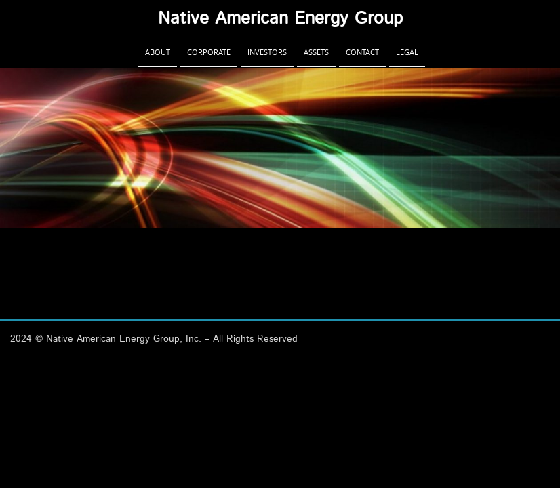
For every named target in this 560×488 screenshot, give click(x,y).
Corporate (209, 52)
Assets (316, 52)
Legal (407, 52)
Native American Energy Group (280, 18)
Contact (362, 52)
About (157, 52)
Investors (267, 52)
